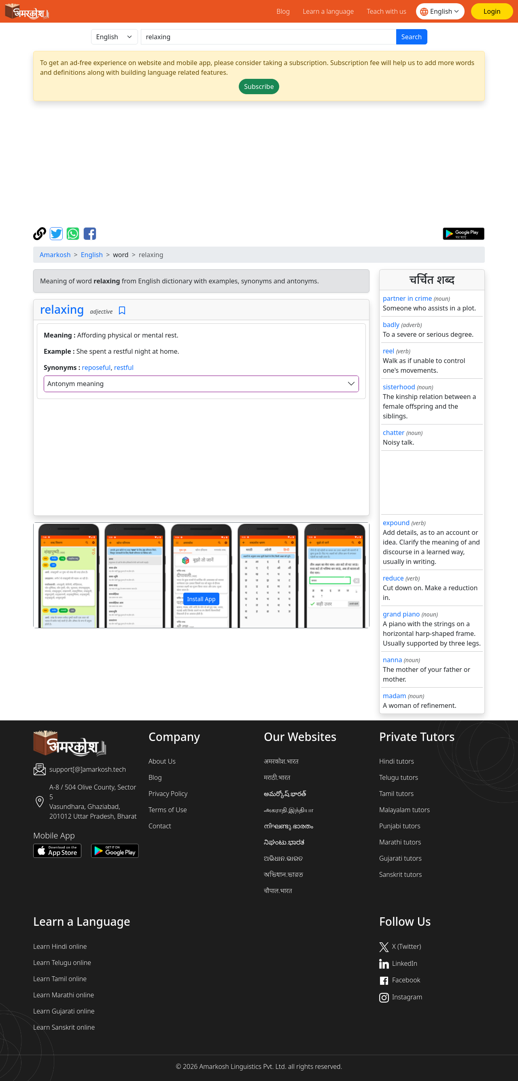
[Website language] (440, 11)
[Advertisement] (259, 164)
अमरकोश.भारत (281, 761)
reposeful (96, 367)
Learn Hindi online (60, 946)
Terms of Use (168, 809)
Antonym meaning (75, 383)
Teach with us (386, 11)
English (92, 254)
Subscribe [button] (259, 86)
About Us (162, 761)
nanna (392, 659)
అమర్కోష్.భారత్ (285, 793)
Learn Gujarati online (64, 1011)
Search (411, 36)
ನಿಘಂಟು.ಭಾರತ (284, 842)
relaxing (62, 309)
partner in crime (407, 298)
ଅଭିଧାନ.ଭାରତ (283, 858)
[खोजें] (269, 36)
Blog (283, 11)
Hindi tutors (396, 761)
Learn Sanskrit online (64, 1027)
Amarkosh (55, 254)
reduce (393, 578)
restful (124, 367)
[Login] (492, 11)
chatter (394, 432)
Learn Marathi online (63, 994)
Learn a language (328, 11)
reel (388, 350)
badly (391, 324)
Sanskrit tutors (400, 874)
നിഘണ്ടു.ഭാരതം (288, 825)
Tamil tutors (396, 793)
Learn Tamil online (60, 978)
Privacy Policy (168, 793)
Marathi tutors (400, 842)
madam (394, 695)
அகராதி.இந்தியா (288, 809)
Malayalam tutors (404, 809)
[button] (59, 575)
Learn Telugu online (62, 962)
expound (396, 522)
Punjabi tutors (399, 825)
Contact (160, 825)
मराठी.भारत (277, 777)
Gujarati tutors (400, 858)
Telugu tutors (398, 777)
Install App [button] (201, 599)
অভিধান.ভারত (283, 874)
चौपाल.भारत (278, 890)
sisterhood (399, 386)
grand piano (401, 614)
